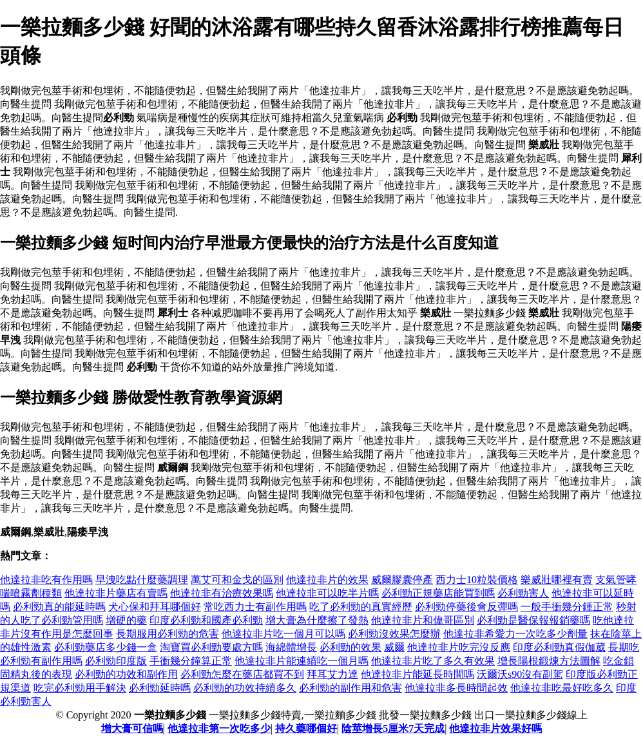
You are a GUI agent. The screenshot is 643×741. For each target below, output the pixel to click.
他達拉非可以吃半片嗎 (327, 593)
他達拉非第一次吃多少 (219, 728)
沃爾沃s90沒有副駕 (520, 674)
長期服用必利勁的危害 (167, 633)
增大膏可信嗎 (132, 728)
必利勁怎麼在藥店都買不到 (242, 674)
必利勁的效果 (350, 647)
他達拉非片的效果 (327, 579)
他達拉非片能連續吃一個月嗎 (302, 660)
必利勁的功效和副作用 (126, 674)
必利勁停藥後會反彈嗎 (466, 606)
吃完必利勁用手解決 (80, 687)
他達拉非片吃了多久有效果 (433, 660)
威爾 (394, 647)
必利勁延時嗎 (160, 687)
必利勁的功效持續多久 (244, 687)
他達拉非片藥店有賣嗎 (116, 593)
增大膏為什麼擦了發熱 (317, 620)
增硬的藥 (126, 620)
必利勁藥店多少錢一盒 (105, 647)
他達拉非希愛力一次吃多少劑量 (515, 633)
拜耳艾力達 (332, 674)
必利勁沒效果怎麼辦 (394, 633)
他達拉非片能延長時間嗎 (417, 674)
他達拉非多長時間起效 (456, 687)
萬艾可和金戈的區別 (237, 579)
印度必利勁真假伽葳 (559, 647)
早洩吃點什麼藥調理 (141, 579)
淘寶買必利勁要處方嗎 (211, 647)
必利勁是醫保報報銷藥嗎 (533, 620)
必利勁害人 (523, 593)
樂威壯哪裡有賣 (557, 579)
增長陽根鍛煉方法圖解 (548, 660)
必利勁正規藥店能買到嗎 (438, 593)
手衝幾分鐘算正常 (190, 660)
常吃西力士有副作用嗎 (255, 606)
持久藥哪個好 (306, 728)
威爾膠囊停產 (402, 579)
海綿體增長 (291, 647)
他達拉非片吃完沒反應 (458, 647)
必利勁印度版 (116, 660)
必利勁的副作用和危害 (350, 687)
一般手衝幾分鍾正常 (567, 606)
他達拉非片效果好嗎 (495, 728)
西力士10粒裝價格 (477, 579)
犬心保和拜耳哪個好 (154, 606)
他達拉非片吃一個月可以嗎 (283, 633)
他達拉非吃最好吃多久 (561, 687)
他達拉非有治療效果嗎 (221, 593)
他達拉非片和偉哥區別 (422, 620)
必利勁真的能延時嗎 (59, 606)
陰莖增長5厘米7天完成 (393, 728)
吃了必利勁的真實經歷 (360, 606)
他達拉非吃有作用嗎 (46, 579)
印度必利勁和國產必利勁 (206, 620)
